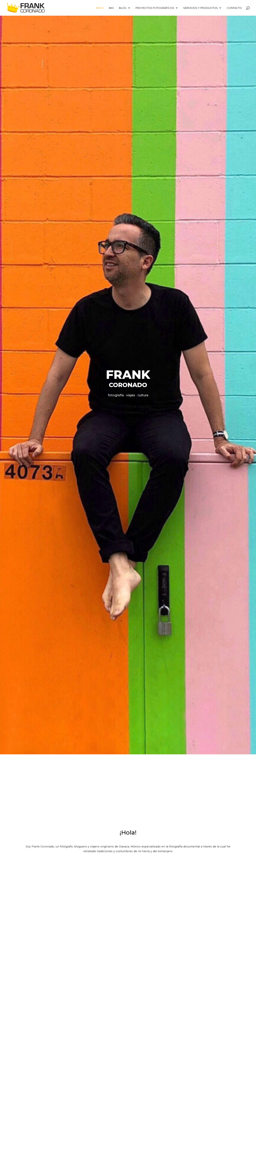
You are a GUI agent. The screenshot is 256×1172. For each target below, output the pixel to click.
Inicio (100, 7)
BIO (111, 7)
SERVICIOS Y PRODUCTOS (200, 7)
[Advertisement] (128, 783)
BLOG (123, 7)
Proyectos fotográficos (155, 7)
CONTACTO (234, 7)
